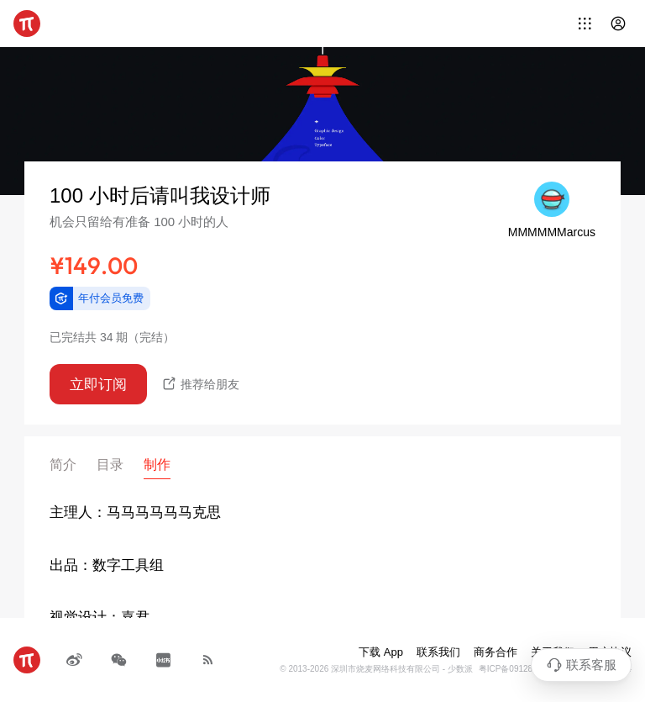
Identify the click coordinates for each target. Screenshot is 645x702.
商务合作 (495, 652)
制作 (157, 464)
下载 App (381, 652)
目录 (110, 464)
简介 (63, 464)
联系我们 (438, 652)
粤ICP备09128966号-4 (521, 668)
